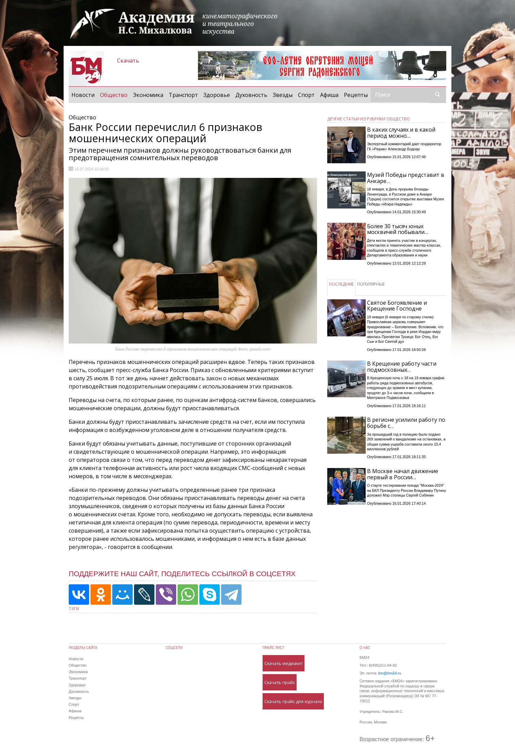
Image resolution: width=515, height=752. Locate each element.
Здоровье (216, 95)
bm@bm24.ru (389, 673)
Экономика (148, 95)
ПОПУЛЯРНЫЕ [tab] (371, 284)
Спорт (306, 95)
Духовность (251, 95)
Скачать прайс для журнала (293, 701)
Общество (115, 94)
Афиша (329, 95)
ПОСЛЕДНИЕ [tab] (341, 284)
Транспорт (183, 95)
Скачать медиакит (283, 663)
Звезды (283, 95)
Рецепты (356, 95)
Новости (83, 95)
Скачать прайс (279, 682)
